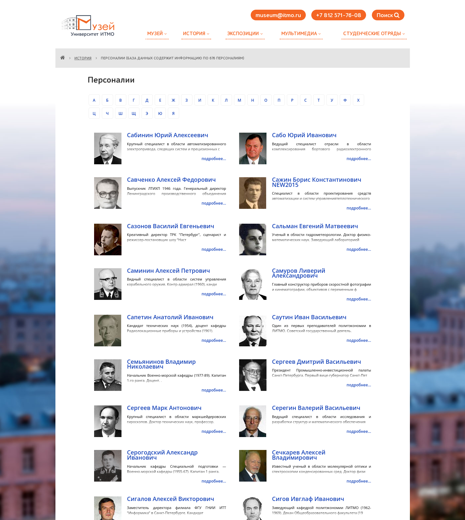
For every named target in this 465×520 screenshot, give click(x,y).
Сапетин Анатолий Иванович (170, 317)
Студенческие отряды (372, 33)
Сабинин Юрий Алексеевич (167, 135)
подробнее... (214, 158)
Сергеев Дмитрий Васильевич (316, 361)
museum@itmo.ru (278, 15)
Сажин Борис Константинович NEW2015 (316, 182)
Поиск (388, 15)
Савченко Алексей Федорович (171, 179)
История (194, 33)
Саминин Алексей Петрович (168, 270)
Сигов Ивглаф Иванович (308, 499)
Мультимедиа (299, 33)
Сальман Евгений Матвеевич (315, 226)
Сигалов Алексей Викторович (170, 499)
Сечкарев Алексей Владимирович (298, 454)
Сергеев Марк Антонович (164, 408)
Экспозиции (243, 33)
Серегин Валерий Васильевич (316, 408)
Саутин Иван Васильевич (309, 317)
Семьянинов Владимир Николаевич (161, 364)
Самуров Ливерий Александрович (298, 273)
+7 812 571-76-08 (338, 15)
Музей (155, 33)
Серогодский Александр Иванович (162, 454)
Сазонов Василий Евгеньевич (170, 226)
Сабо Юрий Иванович (304, 135)
